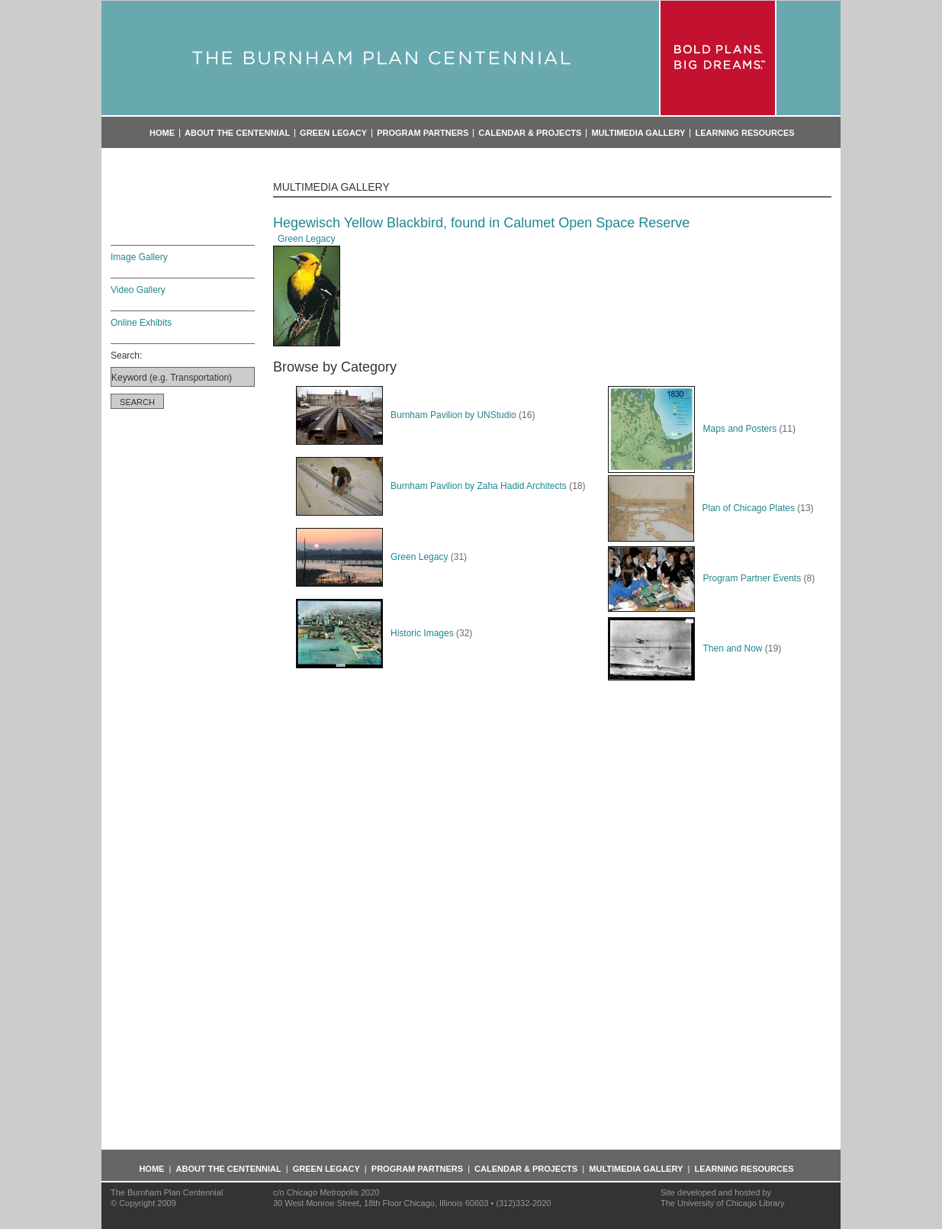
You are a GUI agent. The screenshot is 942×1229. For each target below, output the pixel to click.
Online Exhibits (141, 322)
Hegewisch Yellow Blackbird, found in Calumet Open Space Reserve (481, 222)
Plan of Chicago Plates (701, 508)
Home (162, 133)
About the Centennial (237, 133)
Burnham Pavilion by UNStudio (406, 415)
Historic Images (375, 633)
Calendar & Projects (529, 133)
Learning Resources (744, 133)
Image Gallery (139, 257)
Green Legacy (333, 133)
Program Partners (422, 133)
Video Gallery (138, 290)
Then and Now (685, 648)
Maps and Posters (692, 428)
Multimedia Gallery (638, 133)
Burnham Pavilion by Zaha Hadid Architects (431, 486)
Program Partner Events (704, 578)
